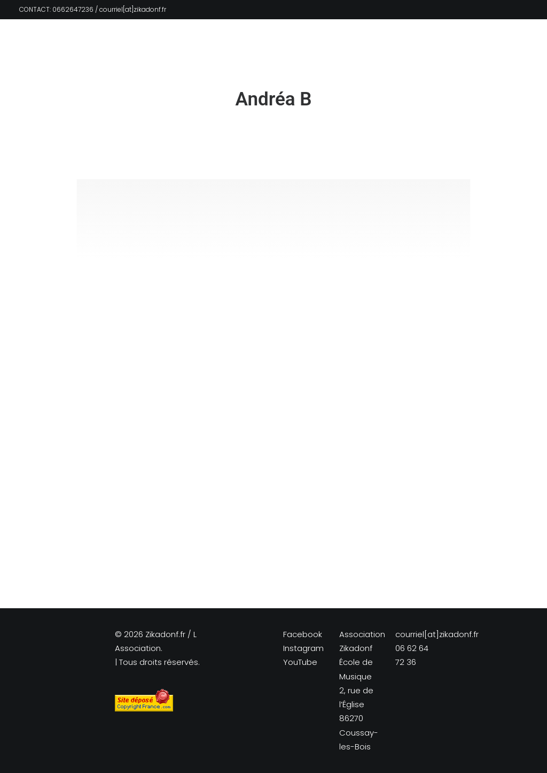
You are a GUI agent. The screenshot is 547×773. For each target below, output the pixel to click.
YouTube (300, 662)
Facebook (302, 634)
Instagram (303, 648)
